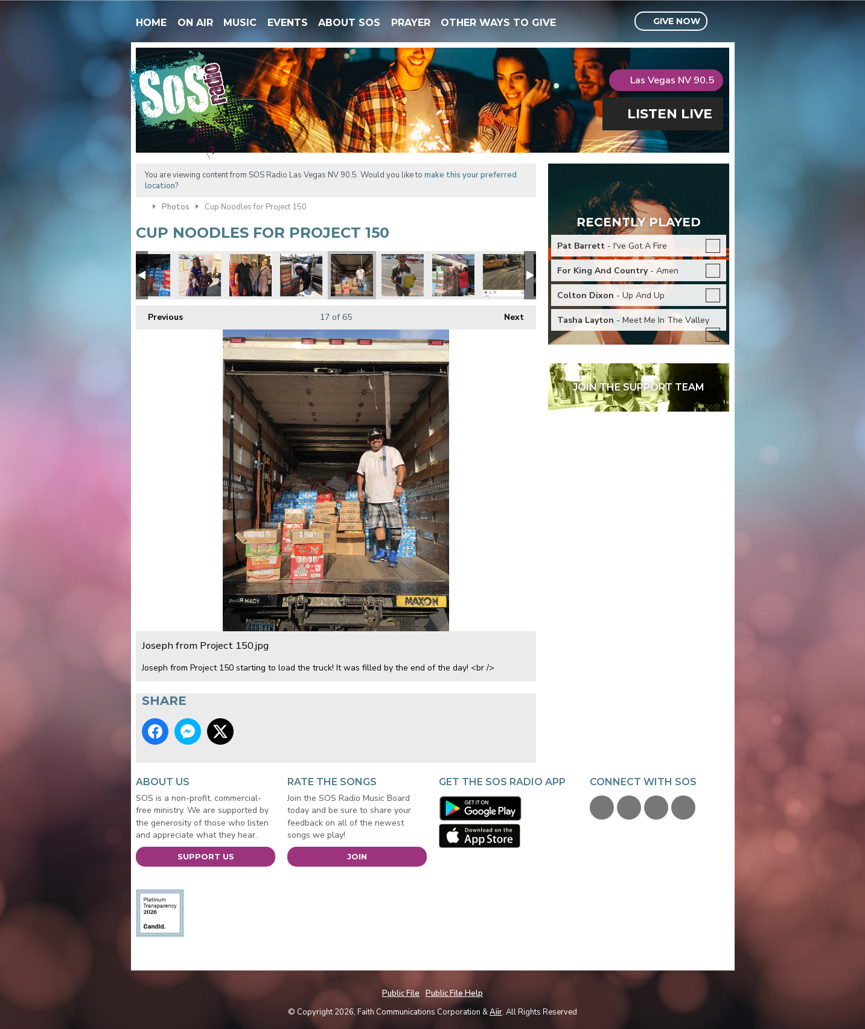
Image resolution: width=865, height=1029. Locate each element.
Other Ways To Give (498, 22)
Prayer (410, 22)
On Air (195, 22)
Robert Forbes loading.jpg (453, 275)
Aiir (496, 1012)
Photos (176, 207)
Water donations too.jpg (149, 275)
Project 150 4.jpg (402, 275)
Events (287, 22)
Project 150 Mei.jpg (200, 275)
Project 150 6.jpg (301, 275)
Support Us (205, 856)
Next (508, 314)
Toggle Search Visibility (722, 21)
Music (240, 22)
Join (357, 856)
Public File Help (454, 993)
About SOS (349, 22)
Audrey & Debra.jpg (250, 275)
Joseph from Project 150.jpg (352, 275)
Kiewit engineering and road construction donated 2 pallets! (504, 275)
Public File (401, 993)
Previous (159, 314)
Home (151, 22)
